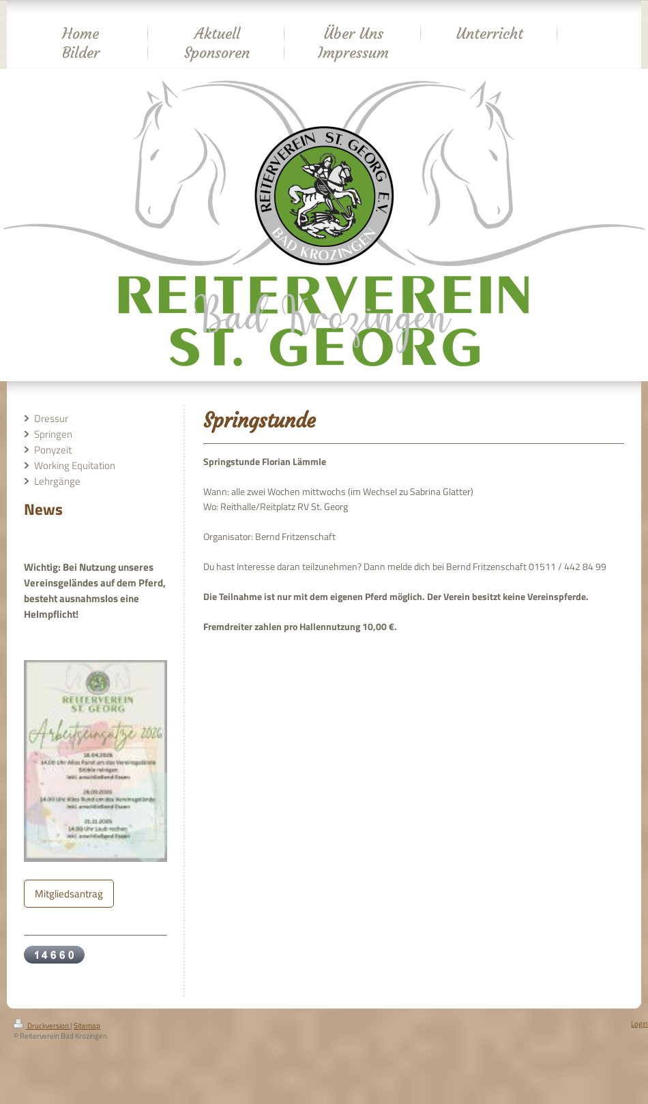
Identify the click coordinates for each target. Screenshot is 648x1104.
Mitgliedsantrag (69, 893)
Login (639, 1023)
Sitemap (87, 1025)
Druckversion (42, 1025)
